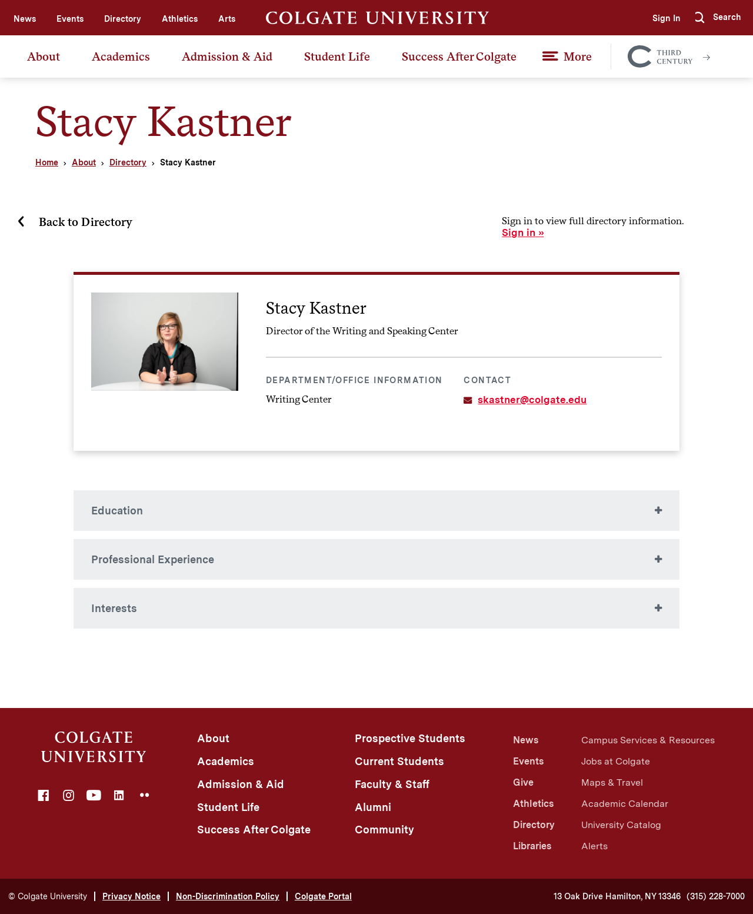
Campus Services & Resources (648, 740)
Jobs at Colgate (615, 761)
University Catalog (621, 824)
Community (384, 829)
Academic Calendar (624, 803)
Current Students (399, 761)
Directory (122, 19)
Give (523, 782)
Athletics (180, 19)
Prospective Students (410, 738)
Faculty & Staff (392, 784)
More (578, 56)
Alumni (373, 807)
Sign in (518, 232)
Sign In (662, 18)
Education (117, 510)
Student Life (337, 56)
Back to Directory (85, 222)
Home (46, 162)
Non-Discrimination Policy (227, 896)
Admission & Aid (227, 56)
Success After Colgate (459, 56)
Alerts (594, 846)
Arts (226, 19)
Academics (121, 56)
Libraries (532, 846)
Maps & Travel (612, 782)
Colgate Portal (323, 896)
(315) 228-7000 (716, 896)
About (43, 56)
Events (70, 19)
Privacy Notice (131, 896)
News (25, 19)
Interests (114, 608)
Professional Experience (152, 559)
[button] (717, 17)
